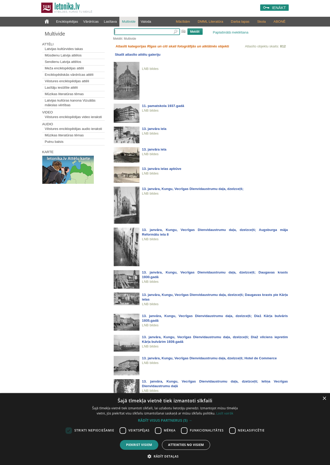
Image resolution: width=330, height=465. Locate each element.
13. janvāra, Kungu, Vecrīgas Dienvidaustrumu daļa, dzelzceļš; (193, 189)
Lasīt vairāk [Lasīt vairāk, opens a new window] (224, 413)
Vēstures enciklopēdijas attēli (67, 81)
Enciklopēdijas (67, 21)
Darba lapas (240, 21)
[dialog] (165, 429)
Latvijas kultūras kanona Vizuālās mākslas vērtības (70, 102)
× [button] (324, 399)
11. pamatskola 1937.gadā (163, 106)
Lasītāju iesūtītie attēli (61, 87)
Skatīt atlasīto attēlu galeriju (138, 54)
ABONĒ (280, 21)
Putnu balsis (54, 142)
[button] (165, 420)
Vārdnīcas (91, 21)
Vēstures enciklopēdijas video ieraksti (73, 117)
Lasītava (110, 21)
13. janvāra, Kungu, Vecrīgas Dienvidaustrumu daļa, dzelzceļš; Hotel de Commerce (209, 358)
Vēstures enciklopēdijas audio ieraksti (73, 129)
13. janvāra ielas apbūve (162, 169)
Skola (261, 21)
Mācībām (183, 21)
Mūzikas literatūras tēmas (64, 94)
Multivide (129, 21)
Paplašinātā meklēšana (231, 32)
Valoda (146, 21)
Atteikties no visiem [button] (186, 445)
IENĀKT (279, 7)
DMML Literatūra (210, 21)
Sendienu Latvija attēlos (63, 62)
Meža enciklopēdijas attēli (64, 68)
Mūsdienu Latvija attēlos (63, 55)
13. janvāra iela (154, 129)
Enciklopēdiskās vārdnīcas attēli (69, 75)
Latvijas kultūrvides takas (64, 49)
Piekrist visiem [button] (139, 445)
